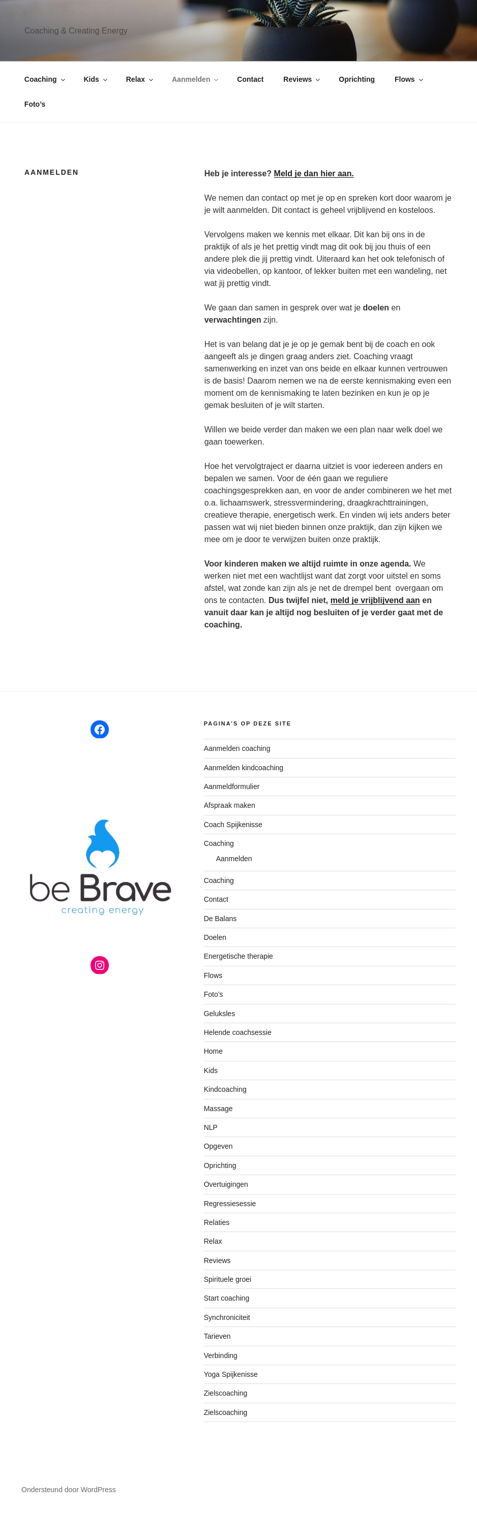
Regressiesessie (230, 1204)
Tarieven (217, 1336)
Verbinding (220, 1355)
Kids (96, 79)
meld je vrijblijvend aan (375, 600)
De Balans (220, 919)
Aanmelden (196, 79)
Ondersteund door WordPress (68, 1490)
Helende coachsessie (238, 1032)
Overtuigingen (226, 1184)
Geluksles (219, 1014)
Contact (250, 79)
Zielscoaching (226, 1393)
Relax (140, 79)
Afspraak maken (229, 805)
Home (213, 1051)
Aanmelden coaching (237, 748)
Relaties (217, 1222)
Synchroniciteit (227, 1317)
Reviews (302, 79)
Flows (410, 79)
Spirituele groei (227, 1279)
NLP (211, 1127)
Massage (218, 1109)
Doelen (215, 937)
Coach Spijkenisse (233, 825)
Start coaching (227, 1298)
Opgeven (218, 1146)
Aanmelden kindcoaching (243, 768)
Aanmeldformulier (232, 786)
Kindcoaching (225, 1089)
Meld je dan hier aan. (314, 173)
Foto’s (34, 104)
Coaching (45, 79)
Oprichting (357, 79)
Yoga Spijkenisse (231, 1374)
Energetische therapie (238, 956)
